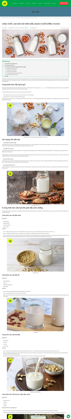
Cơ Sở (28, 3)
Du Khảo (34, 3)
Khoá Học (22, 3)
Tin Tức (40, 3)
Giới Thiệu (15, 3)
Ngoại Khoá (47, 3)
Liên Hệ (54, 3)
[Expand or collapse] (67, 61)
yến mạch (42, 87)
